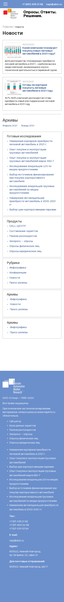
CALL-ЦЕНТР (17, 225)
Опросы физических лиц (24, 245)
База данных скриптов (22, 425)
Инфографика (17, 267)
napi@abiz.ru (54, 4)
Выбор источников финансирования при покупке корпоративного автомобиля (31, 178)
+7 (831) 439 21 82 (32, 4)
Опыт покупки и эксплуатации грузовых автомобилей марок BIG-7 (31, 159)
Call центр (15, 421)
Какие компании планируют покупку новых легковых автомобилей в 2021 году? (40, 50)
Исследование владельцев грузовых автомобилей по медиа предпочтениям (31, 189)
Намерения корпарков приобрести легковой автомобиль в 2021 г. (30, 142)
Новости (14, 277)
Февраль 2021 (10, 125)
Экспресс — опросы (21, 241)
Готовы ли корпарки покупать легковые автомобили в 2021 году (37, 87)
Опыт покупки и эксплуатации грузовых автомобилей (27, 151)
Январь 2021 (27, 125)
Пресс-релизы (18, 282)
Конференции (17, 272)
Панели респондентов (23, 235)
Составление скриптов (23, 230)
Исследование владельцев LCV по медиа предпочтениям (30, 167)
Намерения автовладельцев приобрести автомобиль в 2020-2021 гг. (32, 201)
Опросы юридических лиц (25, 251)
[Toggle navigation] (5, 4)
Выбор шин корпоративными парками (32, 209)
